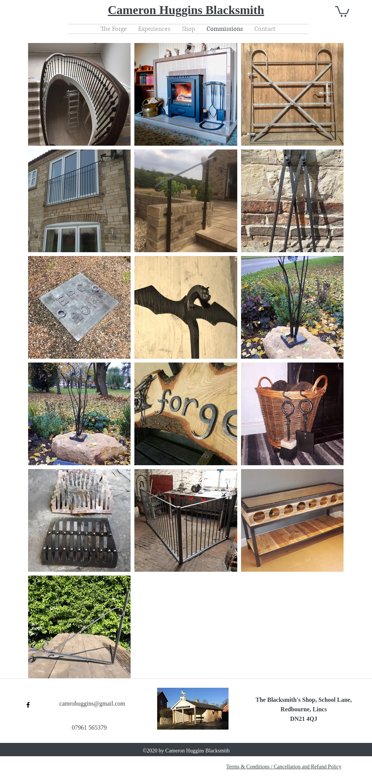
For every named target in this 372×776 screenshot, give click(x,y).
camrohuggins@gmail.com (92, 703)
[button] (342, 11)
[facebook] (28, 705)
